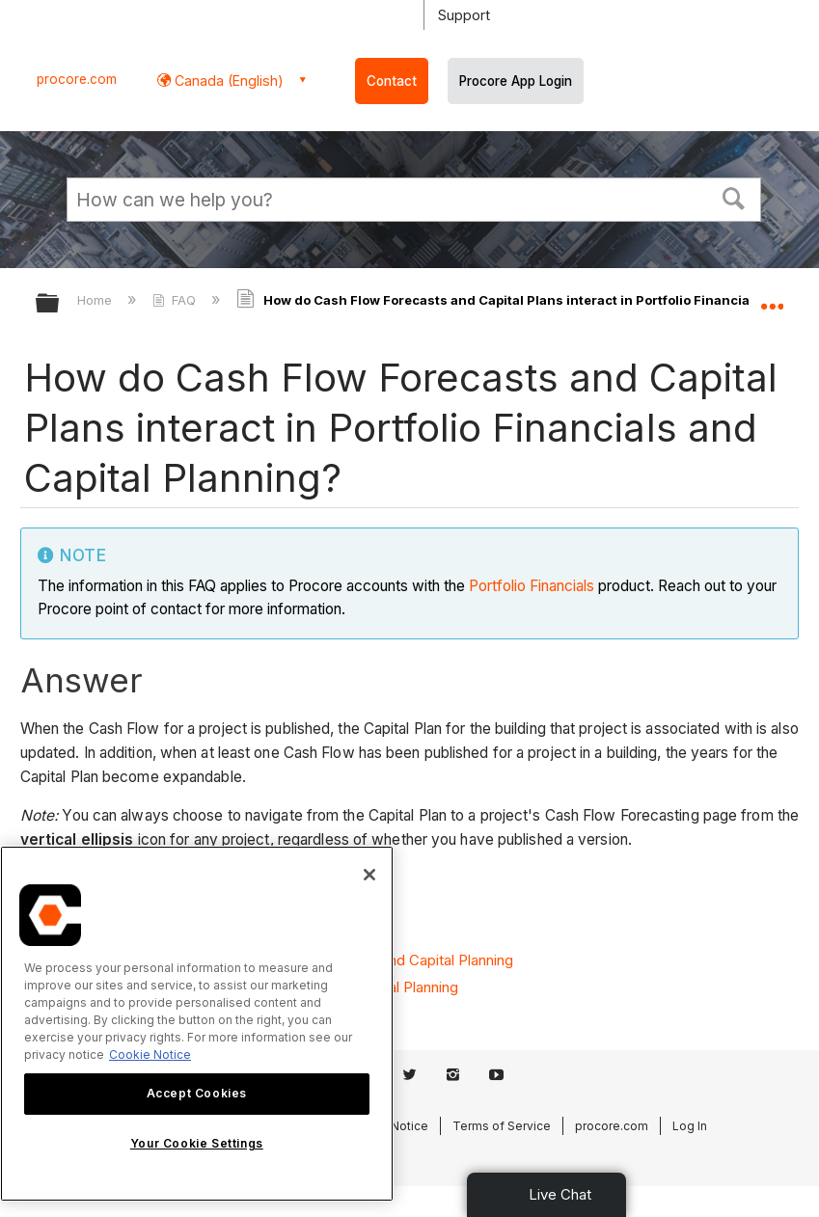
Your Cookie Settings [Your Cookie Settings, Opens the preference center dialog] (196, 1143)
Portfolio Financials (531, 586)
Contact (392, 81)
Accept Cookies (197, 1093)
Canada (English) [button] (227, 80)
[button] (734, 197)
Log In (689, 1126)
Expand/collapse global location (771, 297)
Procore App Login (515, 81)
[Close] (369, 874)
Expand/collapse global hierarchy (60, 304)
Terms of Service (501, 1126)
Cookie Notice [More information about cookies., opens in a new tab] (150, 1054)
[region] (197, 1024)
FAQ (176, 300)
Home (96, 300)
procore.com (77, 79)
